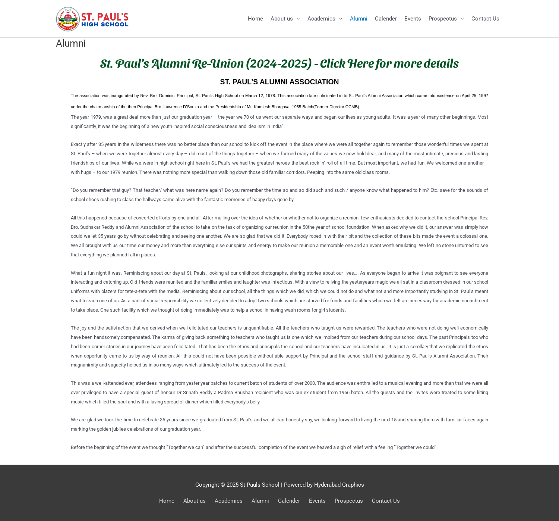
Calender (386, 18)
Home (255, 18)
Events (412, 18)
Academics (321, 18)
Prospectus (443, 18)
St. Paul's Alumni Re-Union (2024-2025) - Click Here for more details (279, 62)
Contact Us (485, 18)
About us (282, 18)
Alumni (358, 18)
